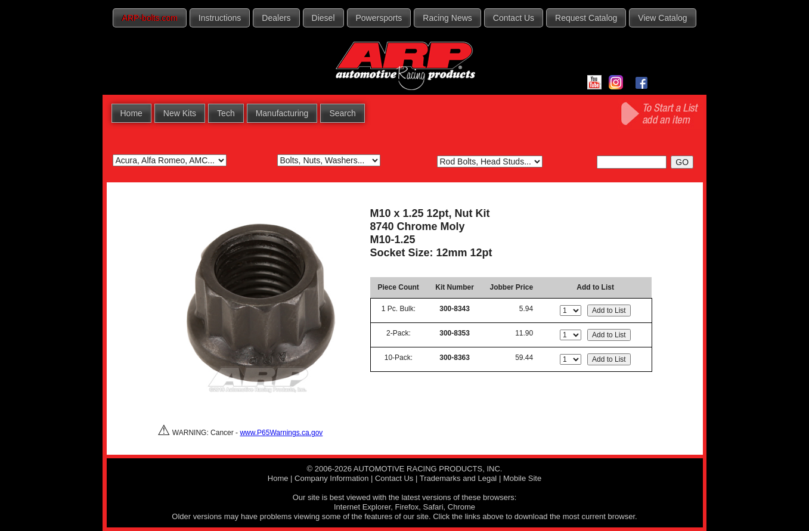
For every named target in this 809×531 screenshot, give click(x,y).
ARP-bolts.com (149, 18)
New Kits (179, 113)
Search (342, 113)
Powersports (379, 18)
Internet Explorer (362, 506)
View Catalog (662, 18)
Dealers (276, 18)
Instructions (220, 18)
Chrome (461, 506)
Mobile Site (522, 478)
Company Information (331, 478)
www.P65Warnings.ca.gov (281, 432)
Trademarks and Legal (458, 478)
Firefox (407, 506)
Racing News (447, 18)
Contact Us (513, 18)
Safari (433, 506)
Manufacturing (282, 113)
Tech (226, 113)
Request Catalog (586, 18)
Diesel (323, 18)
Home (131, 113)
